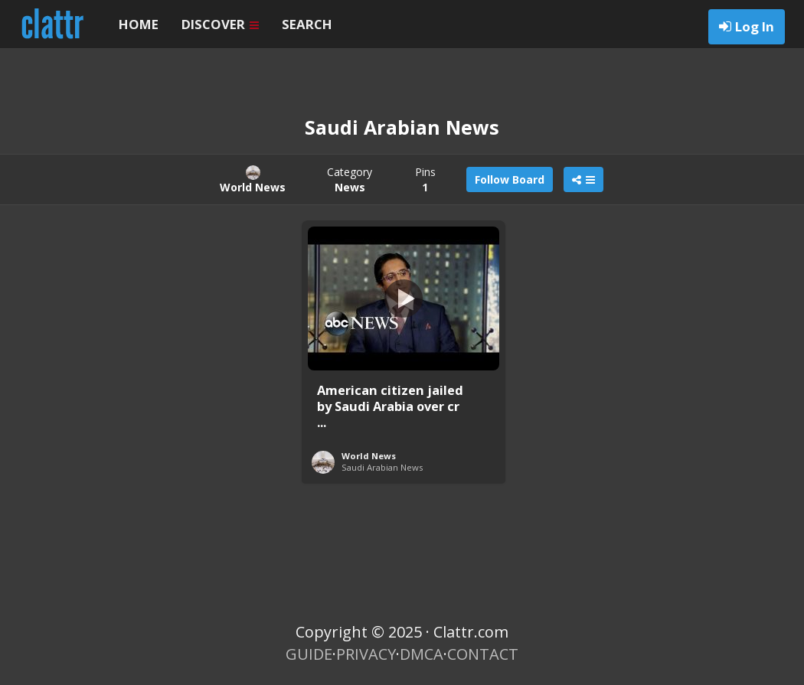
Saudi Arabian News (382, 467)
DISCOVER (220, 24)
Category (349, 179)
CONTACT (482, 654)
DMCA (421, 654)
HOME (139, 24)
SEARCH (307, 24)
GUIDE (309, 654)
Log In (754, 26)
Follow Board (509, 179)
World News (369, 456)
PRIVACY (366, 654)
